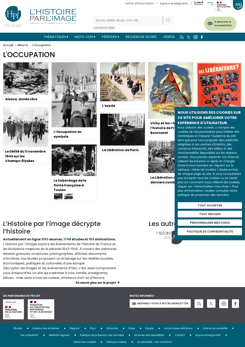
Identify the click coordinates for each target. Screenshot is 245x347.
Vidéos (169, 36)
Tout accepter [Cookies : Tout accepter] (210, 205)
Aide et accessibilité (215, 328)
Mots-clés (84, 36)
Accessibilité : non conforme (154, 342)
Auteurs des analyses (46, 328)
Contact (180, 335)
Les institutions (29, 335)
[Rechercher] (128, 20)
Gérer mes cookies (84, 342)
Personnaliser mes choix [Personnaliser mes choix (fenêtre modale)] (210, 223)
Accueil (8, 45)
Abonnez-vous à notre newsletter (160, 303)
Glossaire (112, 328)
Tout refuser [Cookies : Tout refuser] (209, 214)
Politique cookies (116, 342)
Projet (131, 328)
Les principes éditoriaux (178, 328)
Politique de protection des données (102, 335)
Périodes (109, 36)
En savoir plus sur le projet (96, 283)
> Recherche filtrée (104, 27)
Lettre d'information (140, 3)
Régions (75, 328)
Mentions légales (59, 335)
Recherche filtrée (141, 36)
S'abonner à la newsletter (223, 23)
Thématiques (55, 36)
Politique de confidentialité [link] (210, 232)
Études (18, 328)
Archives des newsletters (149, 335)
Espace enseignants (174, 3)
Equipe (149, 328)
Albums (22, 45)
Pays (93, 328)
